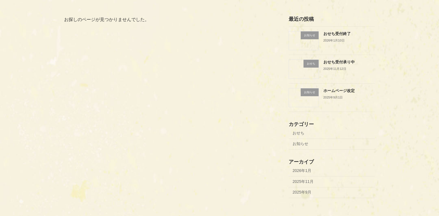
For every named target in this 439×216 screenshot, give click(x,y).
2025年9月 (302, 192)
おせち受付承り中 (339, 62)
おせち (298, 133)
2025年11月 (303, 181)
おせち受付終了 (337, 33)
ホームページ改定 (339, 90)
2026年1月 (302, 170)
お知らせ (300, 143)
